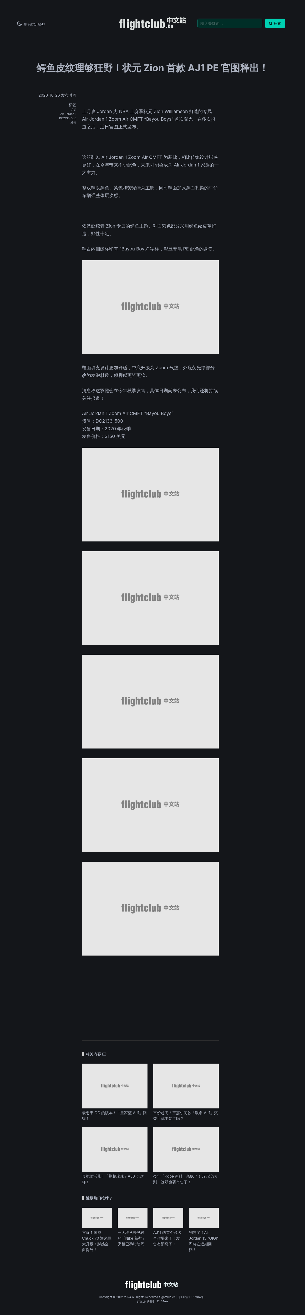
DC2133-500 (67, 118)
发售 (73, 122)
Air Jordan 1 (68, 114)
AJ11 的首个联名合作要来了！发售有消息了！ (167, 1238)
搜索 (275, 23)
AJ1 (73, 109)
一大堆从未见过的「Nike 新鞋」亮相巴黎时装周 (132, 1238)
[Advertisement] (150, 995)
